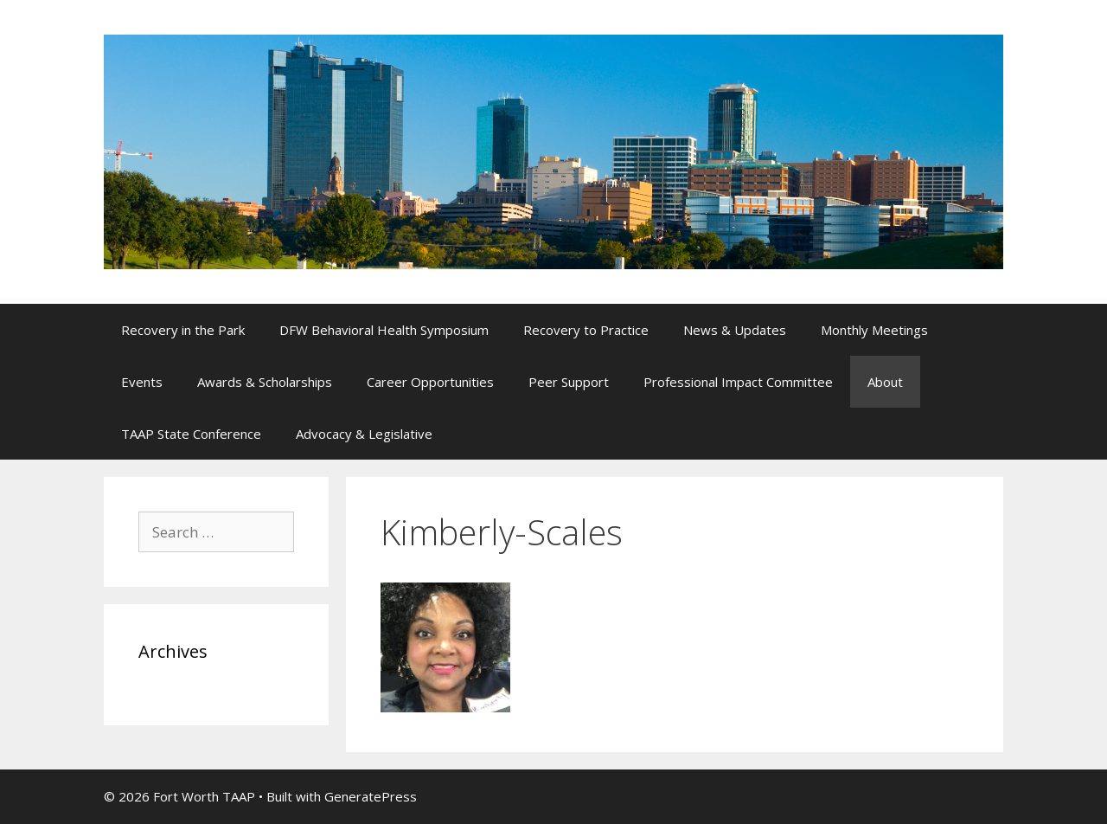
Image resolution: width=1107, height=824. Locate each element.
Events (142, 381)
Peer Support (568, 381)
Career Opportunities (430, 381)
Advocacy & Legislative (364, 433)
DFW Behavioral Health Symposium (384, 329)
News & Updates (734, 329)
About (885, 381)
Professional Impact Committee (738, 381)
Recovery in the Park (183, 329)
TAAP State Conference (191, 433)
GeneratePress (370, 796)
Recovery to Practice (586, 329)
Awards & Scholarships (264, 381)
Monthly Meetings (874, 329)
